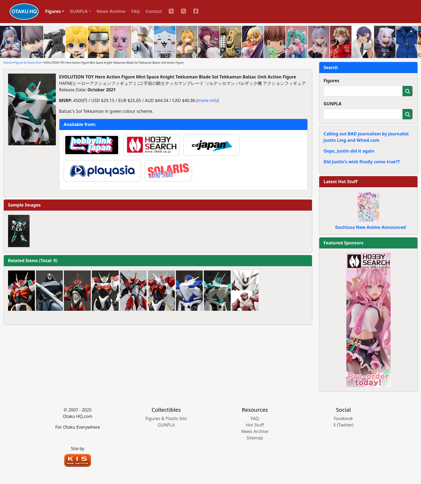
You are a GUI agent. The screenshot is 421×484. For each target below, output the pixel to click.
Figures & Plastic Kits (27, 62)
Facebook (343, 418)
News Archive (111, 11)
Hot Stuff (255, 425)
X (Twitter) (343, 425)
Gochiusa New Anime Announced (370, 227)
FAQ (135, 11)
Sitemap (254, 438)
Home (7, 62)
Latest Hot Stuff (340, 182)
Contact (154, 11)
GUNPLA (333, 104)
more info (207, 100)
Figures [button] (53, 11)
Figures (331, 81)
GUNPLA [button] (79, 11)
